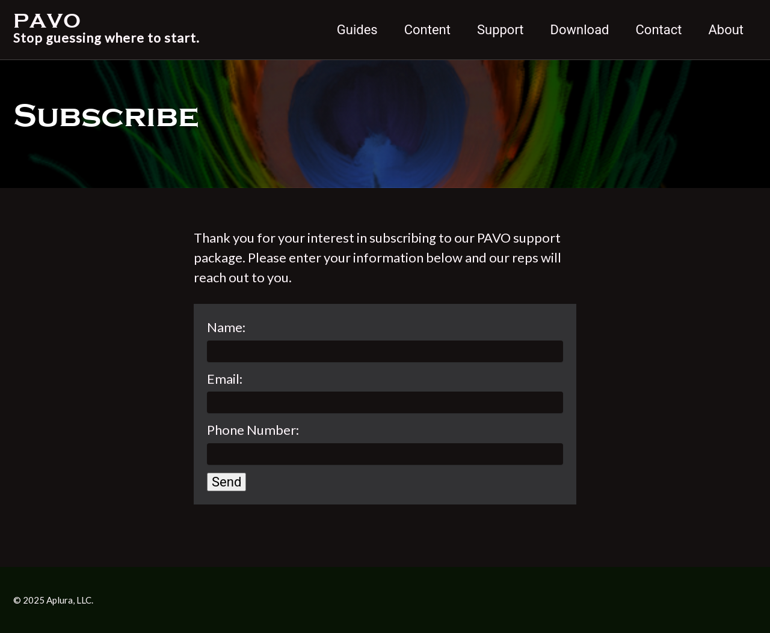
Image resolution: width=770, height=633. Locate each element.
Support (500, 29)
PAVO (106, 29)
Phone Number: (253, 430)
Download (579, 29)
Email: (224, 379)
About (726, 29)
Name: (226, 327)
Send (226, 481)
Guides (357, 29)
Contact (659, 29)
